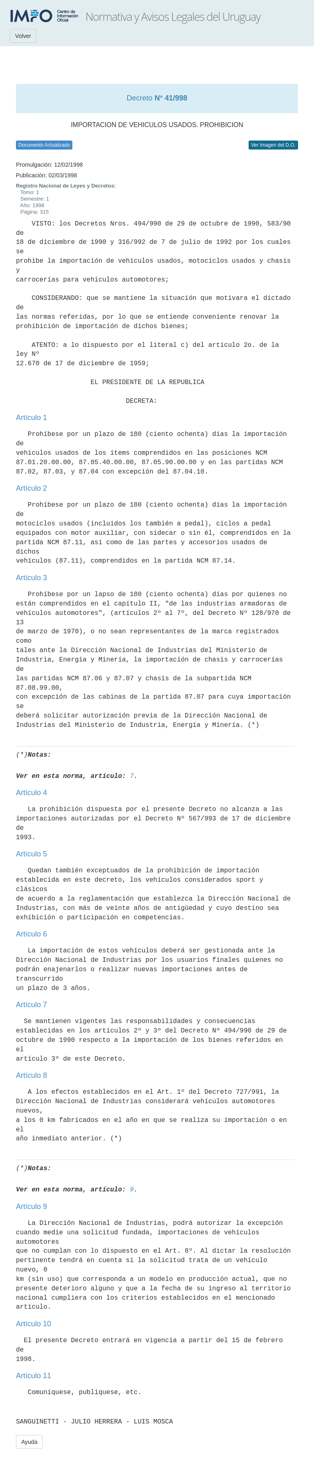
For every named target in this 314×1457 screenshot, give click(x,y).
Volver (23, 36)
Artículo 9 (31, 1206)
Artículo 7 (31, 1005)
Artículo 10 (33, 1324)
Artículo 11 (33, 1376)
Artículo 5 (31, 854)
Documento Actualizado (44, 145)
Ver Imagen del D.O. (273, 145)
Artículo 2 (31, 488)
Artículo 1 (31, 417)
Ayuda (29, 1442)
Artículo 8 (31, 1075)
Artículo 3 (31, 578)
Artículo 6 (31, 934)
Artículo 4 (31, 793)
